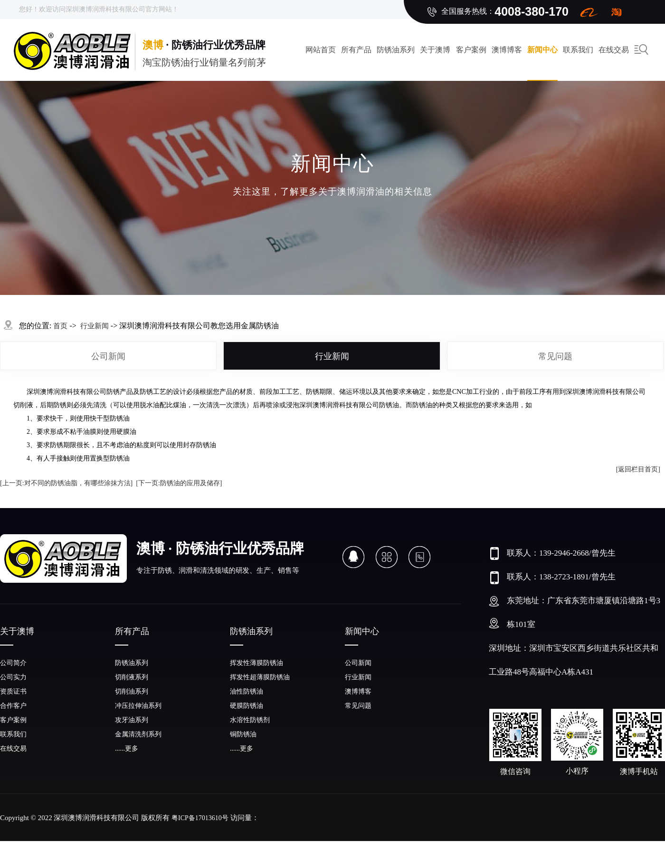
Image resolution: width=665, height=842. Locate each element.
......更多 (126, 748)
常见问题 (555, 356)
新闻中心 (542, 50)
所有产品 (356, 50)
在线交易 (13, 748)
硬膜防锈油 (246, 705)
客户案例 (471, 50)
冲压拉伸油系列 (138, 705)
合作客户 (13, 705)
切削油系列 (131, 691)
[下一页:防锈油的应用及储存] (179, 483)
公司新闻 (108, 356)
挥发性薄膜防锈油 (256, 662)
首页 (60, 326)
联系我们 (578, 50)
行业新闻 (332, 356)
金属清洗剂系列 (138, 734)
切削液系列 (131, 677)
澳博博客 (507, 50)
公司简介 (13, 662)
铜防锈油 (243, 734)
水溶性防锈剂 (250, 720)
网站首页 (320, 50)
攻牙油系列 (131, 720)
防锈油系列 (396, 50)
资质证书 (13, 691)
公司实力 (13, 677)
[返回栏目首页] (638, 469)
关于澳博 (435, 50)
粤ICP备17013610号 (199, 818)
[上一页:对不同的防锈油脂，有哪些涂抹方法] (66, 483)
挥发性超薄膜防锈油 (260, 677)
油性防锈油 (246, 691)
